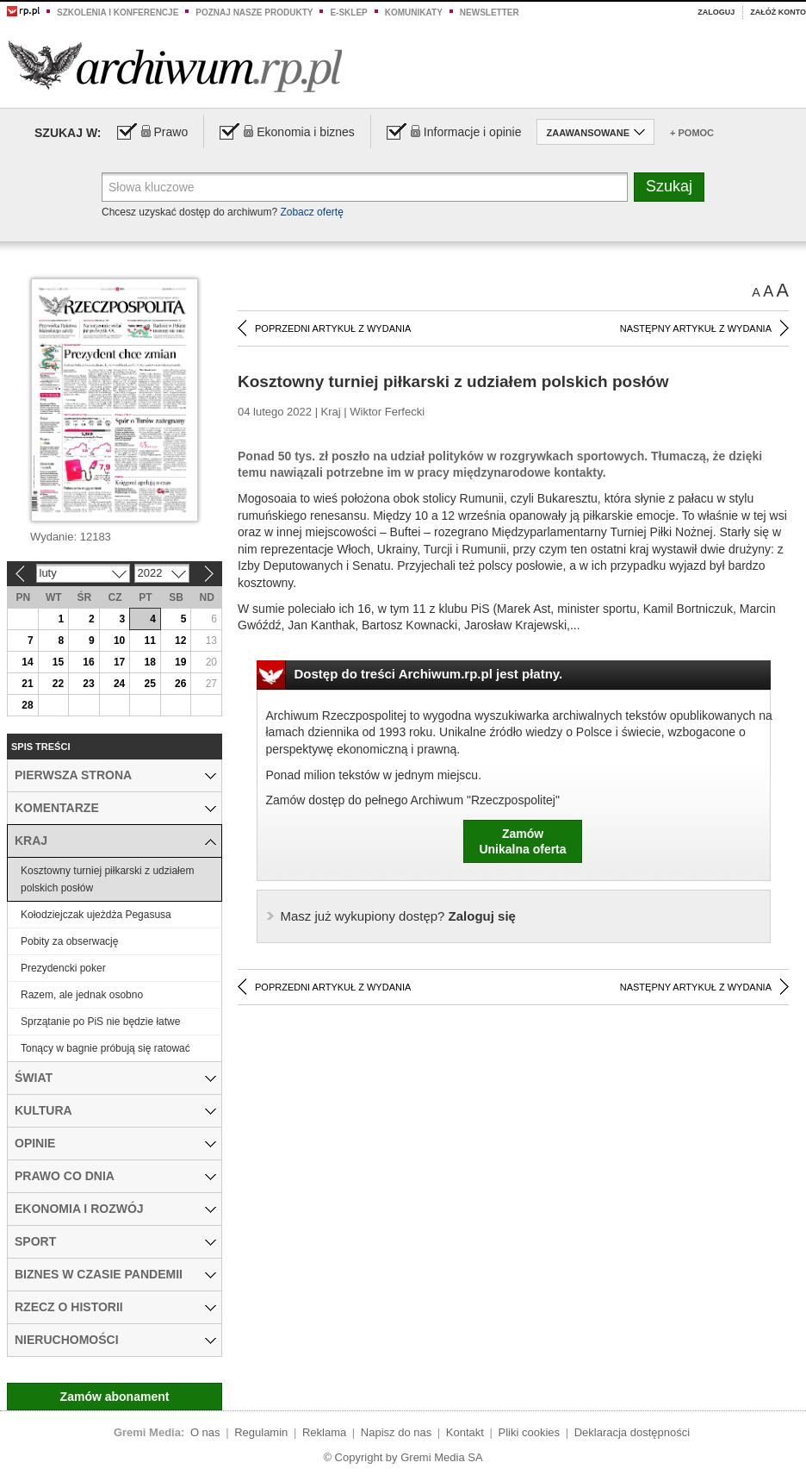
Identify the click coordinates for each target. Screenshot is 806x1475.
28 (27, 705)
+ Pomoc (692, 133)
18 (149, 662)
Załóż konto (778, 12)
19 (180, 662)
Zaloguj (716, 12)
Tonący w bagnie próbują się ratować (105, 1048)
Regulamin (261, 1432)
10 (119, 640)
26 (180, 684)
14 (27, 662)
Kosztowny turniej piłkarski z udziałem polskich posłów (107, 879)
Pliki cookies (530, 1432)
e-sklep (348, 12)
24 (119, 684)
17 (119, 662)
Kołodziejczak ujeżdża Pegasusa (96, 915)
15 (58, 662)
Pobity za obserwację (69, 941)
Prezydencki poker (63, 968)
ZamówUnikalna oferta (522, 841)
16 (88, 662)
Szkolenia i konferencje (117, 12)
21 (27, 684)
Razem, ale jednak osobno (82, 995)
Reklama (324, 1432)
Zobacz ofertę (311, 212)
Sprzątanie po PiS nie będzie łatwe (100, 1022)
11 (149, 640)
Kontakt (465, 1432)
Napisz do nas (396, 1432)
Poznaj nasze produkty (254, 12)
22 (58, 684)
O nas (205, 1432)
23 (88, 684)
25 (149, 684)
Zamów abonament (115, 1396)
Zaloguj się (398, 916)
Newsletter (489, 12)
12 (180, 640)
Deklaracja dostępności (632, 1432)
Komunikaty (414, 12)
